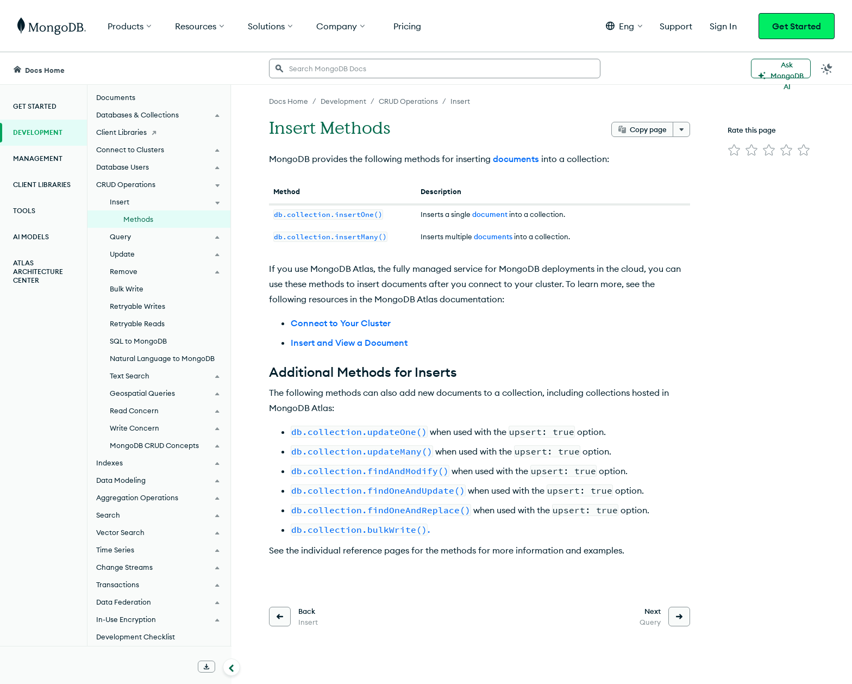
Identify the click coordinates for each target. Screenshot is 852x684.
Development (37, 132)
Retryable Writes (137, 306)
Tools (24, 211)
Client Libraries (42, 185)
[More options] (681, 129)
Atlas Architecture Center (38, 271)
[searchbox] (434, 68)
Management (37, 158)
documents (516, 158)
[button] (624, 25)
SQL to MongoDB (138, 341)
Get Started (796, 26)
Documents (115, 97)
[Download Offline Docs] (206, 667)
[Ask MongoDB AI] (781, 68)
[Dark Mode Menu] (827, 68)
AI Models (31, 237)
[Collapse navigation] (231, 667)
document (490, 214)
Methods (138, 219)
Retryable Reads (137, 323)
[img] (734, 150)
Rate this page (752, 130)
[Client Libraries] (158, 132)
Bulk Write (126, 288)
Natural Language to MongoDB (162, 358)
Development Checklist (135, 636)
